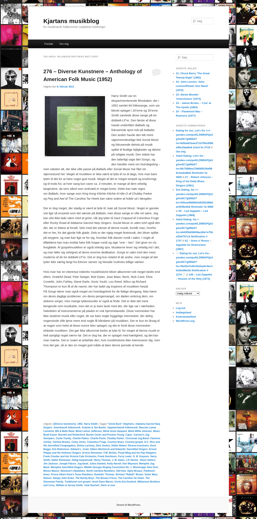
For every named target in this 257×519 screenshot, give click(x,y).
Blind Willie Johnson (140, 431)
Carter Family (63, 438)
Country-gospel (134, 442)
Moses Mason (51, 470)
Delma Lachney (86, 445)
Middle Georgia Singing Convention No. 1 (108, 467)
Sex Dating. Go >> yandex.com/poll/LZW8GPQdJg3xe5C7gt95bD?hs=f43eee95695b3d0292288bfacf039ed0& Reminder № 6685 (194, 198)
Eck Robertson (60, 449)
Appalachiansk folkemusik (122, 427)
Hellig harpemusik (82, 460)
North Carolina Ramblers (100, 470)
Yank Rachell (91, 485)
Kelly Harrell (114, 463)
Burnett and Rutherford (71, 434)
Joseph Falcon (67, 463)
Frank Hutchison (107, 456)
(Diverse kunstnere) (64, 424)
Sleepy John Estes (63, 478)
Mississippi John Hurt (145, 467)
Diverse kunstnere (138, 445)
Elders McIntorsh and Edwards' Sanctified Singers (119, 449)
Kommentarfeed (186, 316)
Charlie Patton (80, 438)
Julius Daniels (98, 463)
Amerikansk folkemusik (67, 427)
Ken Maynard (130, 463)
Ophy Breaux (134, 470)
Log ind (180, 308)
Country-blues (115, 442)
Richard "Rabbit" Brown (129, 474)
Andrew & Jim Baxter (94, 427)
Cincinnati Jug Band (137, 438)
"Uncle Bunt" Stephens (120, 424)
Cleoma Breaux (61, 442)
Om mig (64, 43)
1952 (80, 424)
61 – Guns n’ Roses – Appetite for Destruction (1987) (193, 245)
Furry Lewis (125, 456)
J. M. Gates (118, 460)
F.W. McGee (110, 452)
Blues (156, 431)
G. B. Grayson (141, 456)
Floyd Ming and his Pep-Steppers (137, 452)
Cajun (128, 434)
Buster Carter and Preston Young (105, 434)
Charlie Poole (98, 438)
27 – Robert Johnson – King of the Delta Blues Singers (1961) (194, 181)
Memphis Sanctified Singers (67, 467)
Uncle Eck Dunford (125, 481)
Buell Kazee (50, 434)
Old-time (121, 470)
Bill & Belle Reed (64, 431)
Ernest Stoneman (92, 452)
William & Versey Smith (69, 485)
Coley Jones (78, 442)
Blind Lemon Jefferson (89, 431)
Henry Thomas (102, 460)
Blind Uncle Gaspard (115, 431)
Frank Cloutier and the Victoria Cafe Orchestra (69, 456)
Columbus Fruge (96, 442)
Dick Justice (103, 445)
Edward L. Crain (79, 449)
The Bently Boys (84, 478)
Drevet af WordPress (128, 505)
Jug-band (82, 463)
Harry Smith (91, 424)
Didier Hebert (118, 445)
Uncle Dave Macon (102, 481)
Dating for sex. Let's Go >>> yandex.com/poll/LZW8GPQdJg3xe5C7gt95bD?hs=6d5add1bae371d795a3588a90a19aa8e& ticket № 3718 (194, 139)
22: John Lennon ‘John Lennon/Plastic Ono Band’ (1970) (192, 86)
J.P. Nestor (132, 460)
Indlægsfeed (183, 312)
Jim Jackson (50, 463)
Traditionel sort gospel (78, 481)
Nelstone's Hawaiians (72, 470)
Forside (48, 43)
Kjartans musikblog (71, 21)
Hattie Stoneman (60, 460)
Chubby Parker (115, 438)
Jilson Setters (147, 460)
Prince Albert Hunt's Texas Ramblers (72, 474)
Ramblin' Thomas (104, 474)
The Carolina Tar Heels (131, 478)
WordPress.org (185, 320)
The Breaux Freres (106, 478)
